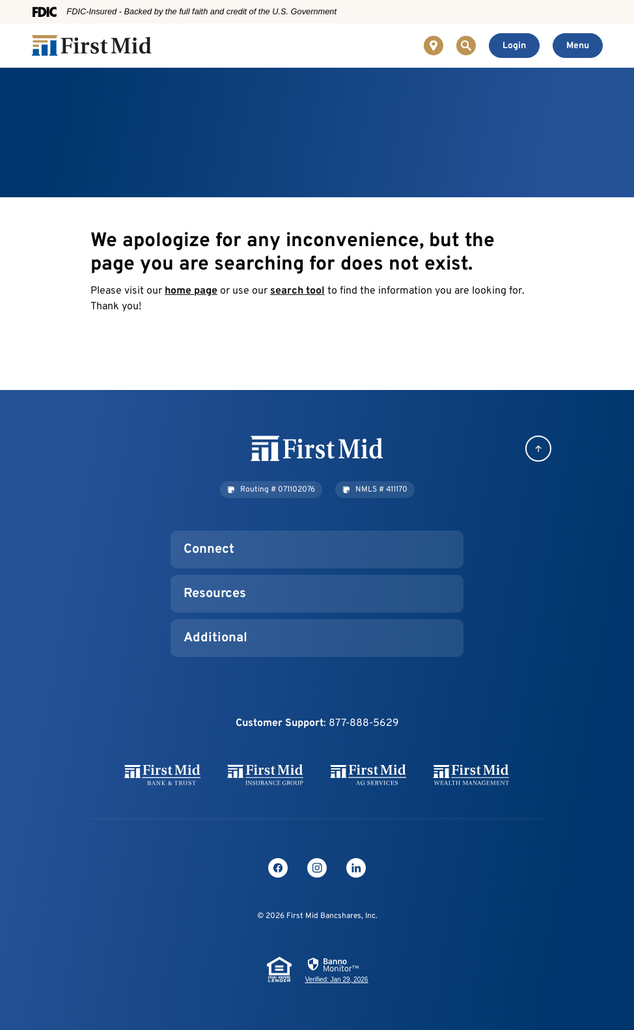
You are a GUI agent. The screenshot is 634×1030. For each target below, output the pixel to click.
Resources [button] (215, 593)
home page (191, 291)
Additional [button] (215, 638)
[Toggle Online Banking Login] (514, 45)
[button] (271, 489)
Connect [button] (209, 549)
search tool (297, 291)
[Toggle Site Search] (466, 45)
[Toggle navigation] (578, 45)
